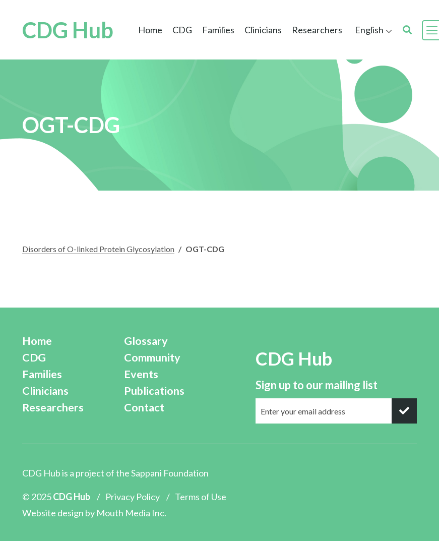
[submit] (404, 411)
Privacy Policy (132, 496)
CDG (182, 29)
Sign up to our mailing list (317, 385)
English (369, 29)
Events (141, 374)
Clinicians (263, 29)
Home (150, 29)
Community (152, 357)
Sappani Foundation (170, 472)
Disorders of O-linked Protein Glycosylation (98, 249)
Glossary (146, 340)
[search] (407, 30)
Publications (154, 390)
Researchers (317, 29)
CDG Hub (67, 30)
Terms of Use (200, 496)
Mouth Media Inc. (131, 512)
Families (218, 29)
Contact (144, 407)
